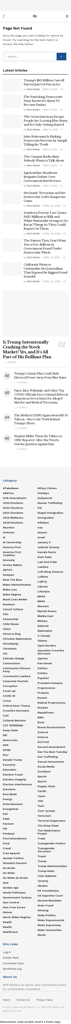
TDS (40, 801)
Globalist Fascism (15, 863)
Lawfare (42, 566)
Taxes (41, 796)
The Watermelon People (48, 832)
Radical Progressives (51, 702)
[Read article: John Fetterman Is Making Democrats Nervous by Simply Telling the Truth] (12, 141)
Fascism (8, 823)
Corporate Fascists (15, 681)
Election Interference (17, 784)
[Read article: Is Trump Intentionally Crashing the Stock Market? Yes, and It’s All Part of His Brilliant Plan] (35, 313)
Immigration (45, 517)
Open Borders (46, 645)
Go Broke (9, 867)
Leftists (42, 576)
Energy (7, 799)
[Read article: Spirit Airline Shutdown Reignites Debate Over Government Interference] (12, 177)
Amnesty (9, 560)
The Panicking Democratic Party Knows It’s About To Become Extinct (43, 100)
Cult (6, 715)
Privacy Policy (44, 999)
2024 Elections (13, 512)
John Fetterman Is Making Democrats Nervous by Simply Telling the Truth (46, 140)
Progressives (46, 687)
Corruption (10, 686)
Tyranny (42, 880)
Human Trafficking (49, 502)
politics (42, 673)
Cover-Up (9, 690)
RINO (40, 717)
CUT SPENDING (13, 725)
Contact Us (23, 999)
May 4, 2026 (49, 165)
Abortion (8, 527)
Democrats (10, 740)
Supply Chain (46, 786)
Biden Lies (10, 589)
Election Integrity (14, 779)
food (6, 843)
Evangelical (10, 808)
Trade (41, 838)
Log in (7, 952)
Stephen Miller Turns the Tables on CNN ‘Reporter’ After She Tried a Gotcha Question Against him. (38, 440)
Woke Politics (46, 915)
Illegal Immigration (50, 512)
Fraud (7, 848)
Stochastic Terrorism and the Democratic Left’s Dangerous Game (45, 197)
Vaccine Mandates (49, 900)
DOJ (5, 754)
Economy (9, 764)
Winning (42, 910)
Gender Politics (13, 858)
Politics (42, 668)
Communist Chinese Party (16, 670)
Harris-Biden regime (17, 917)
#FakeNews (11, 488)
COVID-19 (9, 695)
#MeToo (8, 493)
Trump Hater (46, 870)
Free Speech (11, 853)
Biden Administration (17, 584)
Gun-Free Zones (14, 907)
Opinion (42, 658)
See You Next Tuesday (52, 751)
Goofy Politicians (14, 892)
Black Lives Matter (15, 599)
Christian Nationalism (17, 638)
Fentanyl (9, 833)
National (43, 625)
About (6, 999)
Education (9, 769)
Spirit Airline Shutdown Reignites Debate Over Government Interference (42, 177)
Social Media (46, 766)
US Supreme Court (50, 895)
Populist (43, 678)
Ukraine (42, 885)
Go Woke (9, 872)
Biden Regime (12, 594)
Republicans (45, 712)
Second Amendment (51, 746)
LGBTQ (42, 581)
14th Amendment (14, 498)
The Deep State (48, 825)
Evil (5, 813)
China (6, 628)
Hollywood (44, 498)
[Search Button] (67, 16)
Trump (41, 861)
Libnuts (42, 586)
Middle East (45, 616)
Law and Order (47, 561)
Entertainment (13, 804)
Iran (40, 527)
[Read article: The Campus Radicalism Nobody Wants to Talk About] (12, 161)
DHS (6, 745)
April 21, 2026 (51, 257)
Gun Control (11, 902)
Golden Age (11, 887)
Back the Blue (12, 579)
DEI (5, 735)
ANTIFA (7, 569)
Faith (6, 818)
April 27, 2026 (51, 205)
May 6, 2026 (49, 149)
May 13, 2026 (50, 89)
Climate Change (13, 658)
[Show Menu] (3, 16)
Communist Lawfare (16, 676)
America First (12, 547)
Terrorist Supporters (51, 820)
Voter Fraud (45, 905)
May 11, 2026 (49, 109)
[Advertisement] (35, 4)
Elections (9, 789)
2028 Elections (13, 522)
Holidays (43, 493)
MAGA (41, 596)
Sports (42, 776)
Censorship (10, 619)
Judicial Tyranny (48, 547)
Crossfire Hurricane (16, 710)
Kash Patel (44, 557)
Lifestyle (43, 591)
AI (4, 537)
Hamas (7, 912)
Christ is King (12, 633)
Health (7, 922)
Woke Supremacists (50, 920)
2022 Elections (13, 507)
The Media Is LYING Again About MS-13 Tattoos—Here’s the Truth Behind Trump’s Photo (41, 419)
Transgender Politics (51, 843)
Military (42, 620)
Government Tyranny (17, 897)
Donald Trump (12, 759)
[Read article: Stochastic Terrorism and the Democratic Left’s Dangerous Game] (12, 197)
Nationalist (44, 630)
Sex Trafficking (47, 756)
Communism (11, 663)
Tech (40, 805)
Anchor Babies (12, 564)
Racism (42, 697)
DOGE (7, 749)
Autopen (8, 574)
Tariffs (41, 791)
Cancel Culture (13, 609)
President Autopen (50, 682)
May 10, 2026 (50, 129)
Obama (42, 640)
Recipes (42, 707)
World (41, 934)
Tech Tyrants (46, 810)
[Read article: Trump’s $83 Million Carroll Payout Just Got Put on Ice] (12, 85)
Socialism (44, 771)
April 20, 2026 (51, 281)
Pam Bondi (44, 663)
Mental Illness (47, 611)
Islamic (42, 532)
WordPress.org (12, 968)
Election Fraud (13, 774)
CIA (5, 653)
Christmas (10, 648)
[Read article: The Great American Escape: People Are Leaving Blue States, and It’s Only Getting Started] (12, 121)
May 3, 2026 (49, 185)
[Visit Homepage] (35, 16)
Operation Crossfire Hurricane (50, 652)
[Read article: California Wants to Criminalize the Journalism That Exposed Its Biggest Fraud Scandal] (12, 269)
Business (9, 604)
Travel (41, 856)
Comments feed (13, 963)
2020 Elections (13, 502)
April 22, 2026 (51, 233)
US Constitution (48, 890)
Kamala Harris (46, 552)
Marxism (43, 606)
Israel (41, 537)
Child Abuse (11, 623)
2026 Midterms (13, 517)
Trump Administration (52, 866)
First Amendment (15, 838)
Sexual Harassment (50, 761)
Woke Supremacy (49, 925)
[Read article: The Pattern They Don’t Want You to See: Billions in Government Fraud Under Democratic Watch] (12, 245)
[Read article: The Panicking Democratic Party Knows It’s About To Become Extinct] (12, 101)
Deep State (10, 730)
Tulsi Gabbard (46, 875)
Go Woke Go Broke (15, 877)
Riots (40, 722)
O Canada (43, 635)
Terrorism (44, 815)
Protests (43, 692)
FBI (5, 828)
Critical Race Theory (16, 705)
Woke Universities (49, 930)
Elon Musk (10, 794)
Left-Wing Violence (50, 571)
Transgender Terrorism (46, 850)
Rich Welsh (33, 89)
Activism (8, 532)
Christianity (10, 643)
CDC (6, 614)
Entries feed (10, 957)
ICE (39, 507)
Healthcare (10, 931)
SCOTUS (43, 742)
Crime (7, 700)
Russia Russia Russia (51, 727)
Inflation (43, 522)
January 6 (44, 542)
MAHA (41, 601)
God (5, 882)
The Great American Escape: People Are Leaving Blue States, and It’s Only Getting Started (46, 120)
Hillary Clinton (47, 488)
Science (42, 732)
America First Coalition (12, 554)
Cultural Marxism (14, 720)
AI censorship (12, 542)
